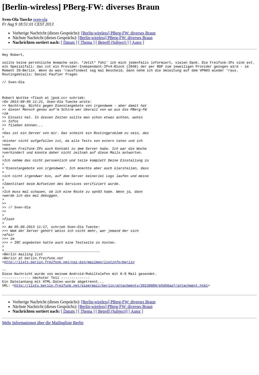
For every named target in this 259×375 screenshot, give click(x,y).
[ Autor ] (137, 42)
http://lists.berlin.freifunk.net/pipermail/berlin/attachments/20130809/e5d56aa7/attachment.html (111, 332)
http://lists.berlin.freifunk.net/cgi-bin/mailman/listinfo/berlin (69, 304)
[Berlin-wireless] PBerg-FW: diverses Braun (118, 33)
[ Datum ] (69, 42)
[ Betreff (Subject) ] (112, 42)
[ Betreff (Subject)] (111, 359)
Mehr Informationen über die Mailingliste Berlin (42, 370)
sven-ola (40, 19)
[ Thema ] (86, 42)
